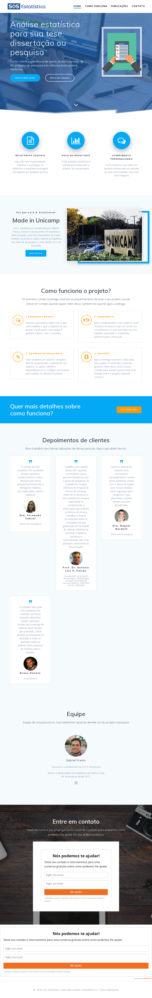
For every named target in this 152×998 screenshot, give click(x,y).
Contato (138, 6)
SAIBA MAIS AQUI (129, 409)
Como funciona (96, 6)
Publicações (119, 6)
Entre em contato (59, 77)
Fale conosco (36, 253)
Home (77, 6)
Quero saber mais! (25, 77)
